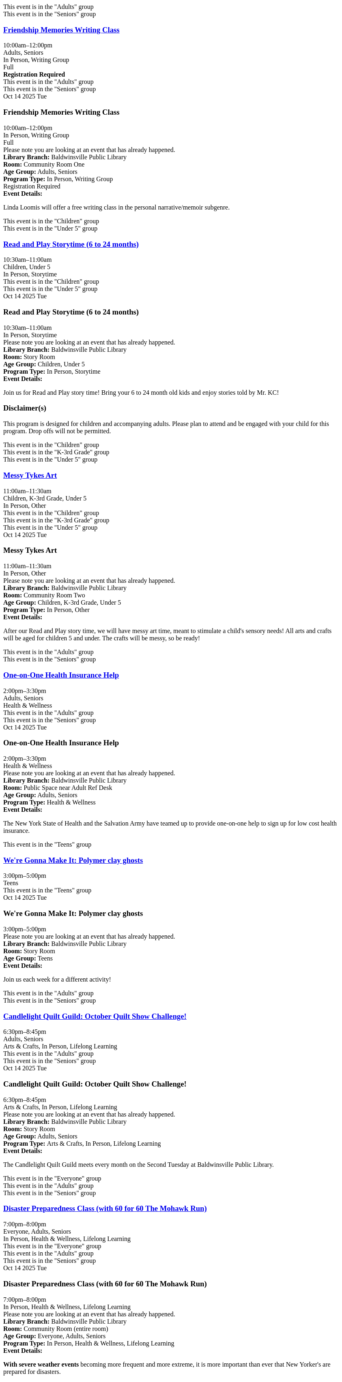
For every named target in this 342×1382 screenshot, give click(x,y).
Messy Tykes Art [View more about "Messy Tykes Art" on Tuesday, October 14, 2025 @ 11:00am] (30, 475)
